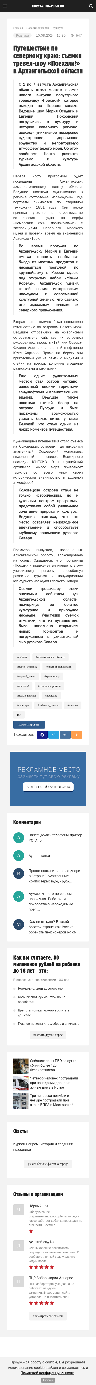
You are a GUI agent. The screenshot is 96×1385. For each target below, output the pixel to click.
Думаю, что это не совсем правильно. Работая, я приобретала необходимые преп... (51, 901)
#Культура (23, 705)
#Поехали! (23, 686)
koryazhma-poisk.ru (48, 6)
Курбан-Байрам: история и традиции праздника (43, 1146)
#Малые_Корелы (26, 695)
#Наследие (51, 695)
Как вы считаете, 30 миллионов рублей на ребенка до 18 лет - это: (46, 964)
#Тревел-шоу (52, 676)
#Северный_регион (49, 686)
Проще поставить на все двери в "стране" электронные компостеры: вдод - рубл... (54, 876)
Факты (20, 1131)
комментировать (29, 724)
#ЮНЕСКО (72, 705)
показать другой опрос (47, 1035)
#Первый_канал (26, 676)
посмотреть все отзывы (48, 1316)
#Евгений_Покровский (59, 666)
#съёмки (22, 657)
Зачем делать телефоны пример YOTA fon (55, 837)
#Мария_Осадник (27, 666)
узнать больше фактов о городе (48, 1164)
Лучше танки (39, 855)
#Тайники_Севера (48, 705)
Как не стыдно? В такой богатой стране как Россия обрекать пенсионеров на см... (54, 927)
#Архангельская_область (50, 657)
